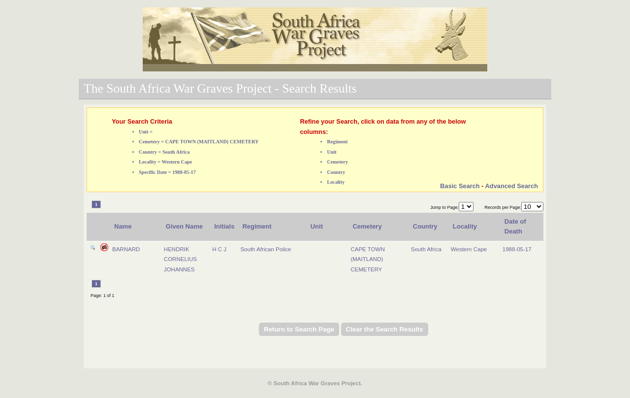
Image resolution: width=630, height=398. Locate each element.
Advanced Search (511, 186)
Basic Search (459, 186)
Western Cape (469, 249)
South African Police (265, 249)
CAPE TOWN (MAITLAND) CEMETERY (367, 259)
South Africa (426, 249)
